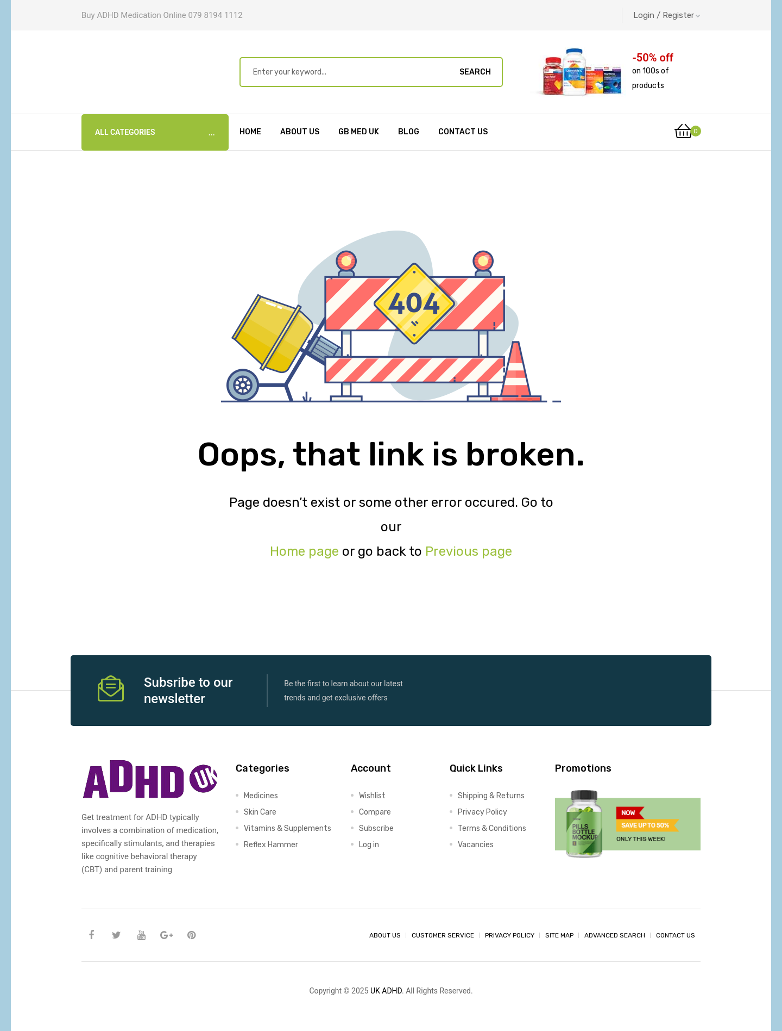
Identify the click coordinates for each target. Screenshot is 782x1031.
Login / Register (667, 15)
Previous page (468, 551)
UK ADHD (386, 990)
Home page (304, 551)
